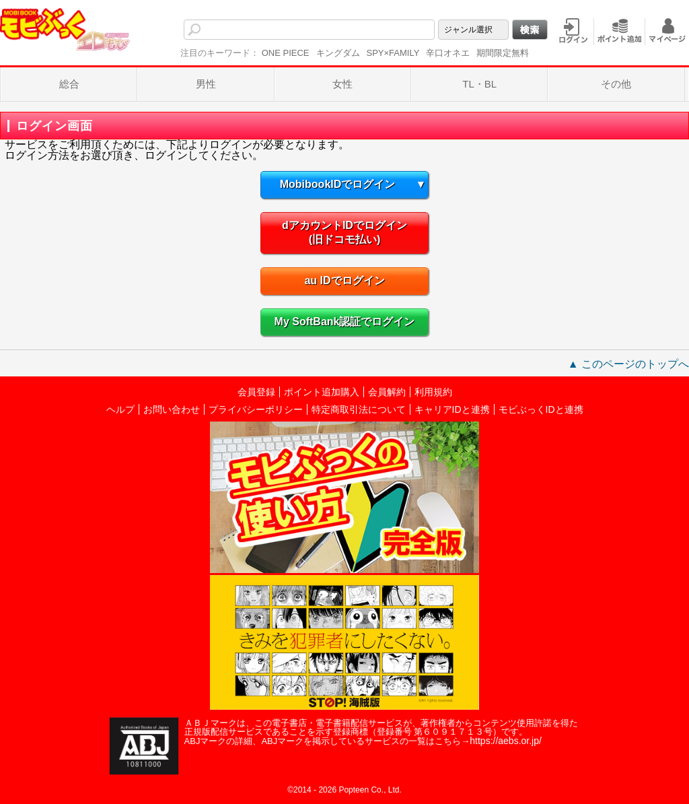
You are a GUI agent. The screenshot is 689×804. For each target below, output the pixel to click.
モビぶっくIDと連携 (541, 409)
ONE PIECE (286, 52)
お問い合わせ (171, 409)
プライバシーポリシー (256, 409)
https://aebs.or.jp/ (506, 740)
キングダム (338, 52)
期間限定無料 (502, 52)
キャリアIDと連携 (452, 409)
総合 (69, 84)
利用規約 (433, 392)
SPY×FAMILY (393, 52)
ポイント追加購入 (321, 392)
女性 (342, 84)
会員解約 (387, 392)
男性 (206, 84)
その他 (616, 84)
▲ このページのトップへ (628, 364)
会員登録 (256, 392)
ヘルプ (120, 409)
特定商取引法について (359, 409)
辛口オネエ (448, 52)
